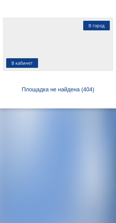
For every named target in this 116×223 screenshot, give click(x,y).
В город (96, 25)
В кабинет (22, 63)
